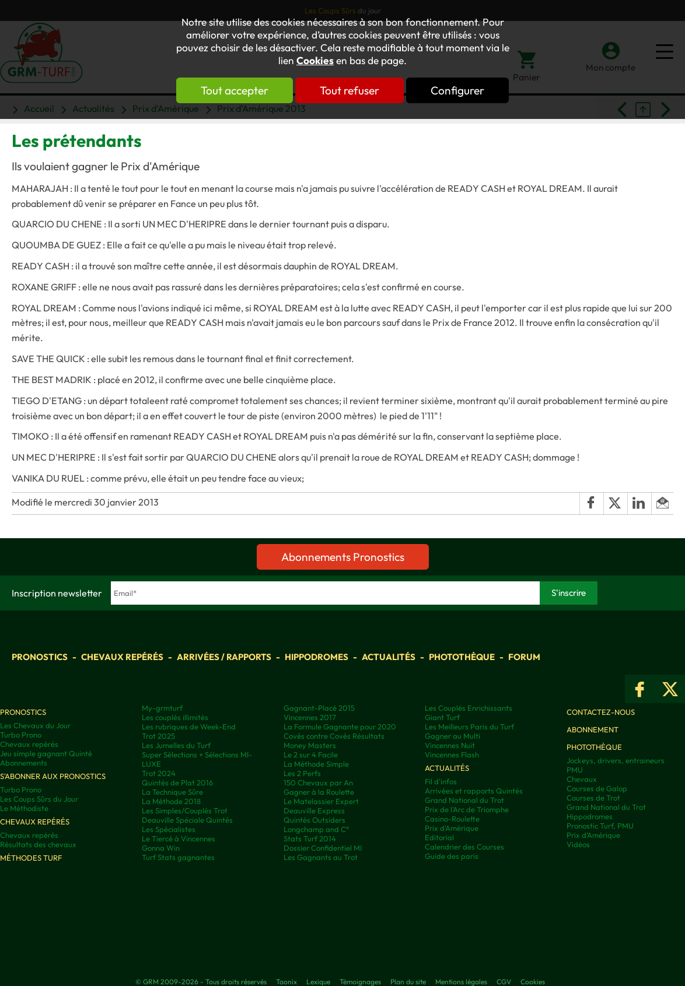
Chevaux (582, 779)
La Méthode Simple (316, 764)
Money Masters (310, 745)
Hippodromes (316, 656)
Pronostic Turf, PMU (600, 825)
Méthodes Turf (31, 857)
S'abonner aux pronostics (53, 776)
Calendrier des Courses (464, 846)
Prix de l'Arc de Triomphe (467, 809)
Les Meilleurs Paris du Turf (469, 726)
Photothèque (462, 656)
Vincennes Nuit (450, 745)
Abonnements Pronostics (342, 557)
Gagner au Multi (452, 736)
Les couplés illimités (175, 717)
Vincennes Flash (452, 754)
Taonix (286, 981)
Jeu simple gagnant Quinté (46, 753)
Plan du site (408, 981)
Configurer (457, 90)
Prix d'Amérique (451, 828)
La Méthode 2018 (171, 801)
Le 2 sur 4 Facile (311, 754)
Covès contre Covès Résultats (334, 736)
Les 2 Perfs (302, 773)
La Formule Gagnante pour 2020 (340, 726)
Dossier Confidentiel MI (323, 847)
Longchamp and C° (316, 829)
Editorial (439, 837)
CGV (504, 981)
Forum (524, 656)
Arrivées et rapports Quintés (474, 790)
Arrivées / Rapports (224, 656)
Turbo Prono (20, 734)
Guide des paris (451, 856)
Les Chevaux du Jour (35, 725)
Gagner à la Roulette (319, 791)
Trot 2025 (158, 736)
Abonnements (23, 762)
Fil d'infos (441, 781)
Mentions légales (461, 981)
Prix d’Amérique (593, 835)
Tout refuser (349, 90)
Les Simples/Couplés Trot (185, 810)
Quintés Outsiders (314, 819)
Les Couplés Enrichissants (468, 708)
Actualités (388, 656)
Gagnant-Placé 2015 (319, 708)
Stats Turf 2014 (310, 838)
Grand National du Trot (464, 800)
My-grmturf (162, 708)
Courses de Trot (593, 797)
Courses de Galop (597, 788)
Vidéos (578, 844)
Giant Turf (442, 717)
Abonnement (592, 729)
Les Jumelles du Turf (176, 745)
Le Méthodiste (24, 808)
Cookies (315, 60)
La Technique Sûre (172, 791)
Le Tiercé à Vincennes (178, 838)
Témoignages (360, 981)
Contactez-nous (601, 712)
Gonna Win (161, 847)
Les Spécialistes (168, 829)
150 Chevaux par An (318, 782)
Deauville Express (314, 810)
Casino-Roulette (452, 818)
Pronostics (40, 656)
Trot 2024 (159, 773)
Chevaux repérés (122, 656)
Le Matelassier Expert (321, 801)
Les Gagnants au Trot (321, 857)
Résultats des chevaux (38, 844)
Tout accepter (234, 90)
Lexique (318, 981)
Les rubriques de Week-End (189, 726)
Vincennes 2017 (310, 717)
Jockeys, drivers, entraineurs (616, 760)
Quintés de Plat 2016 (177, 782)
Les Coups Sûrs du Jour (39, 798)
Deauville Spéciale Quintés (187, 819)
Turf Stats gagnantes (178, 857)
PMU (575, 769)
